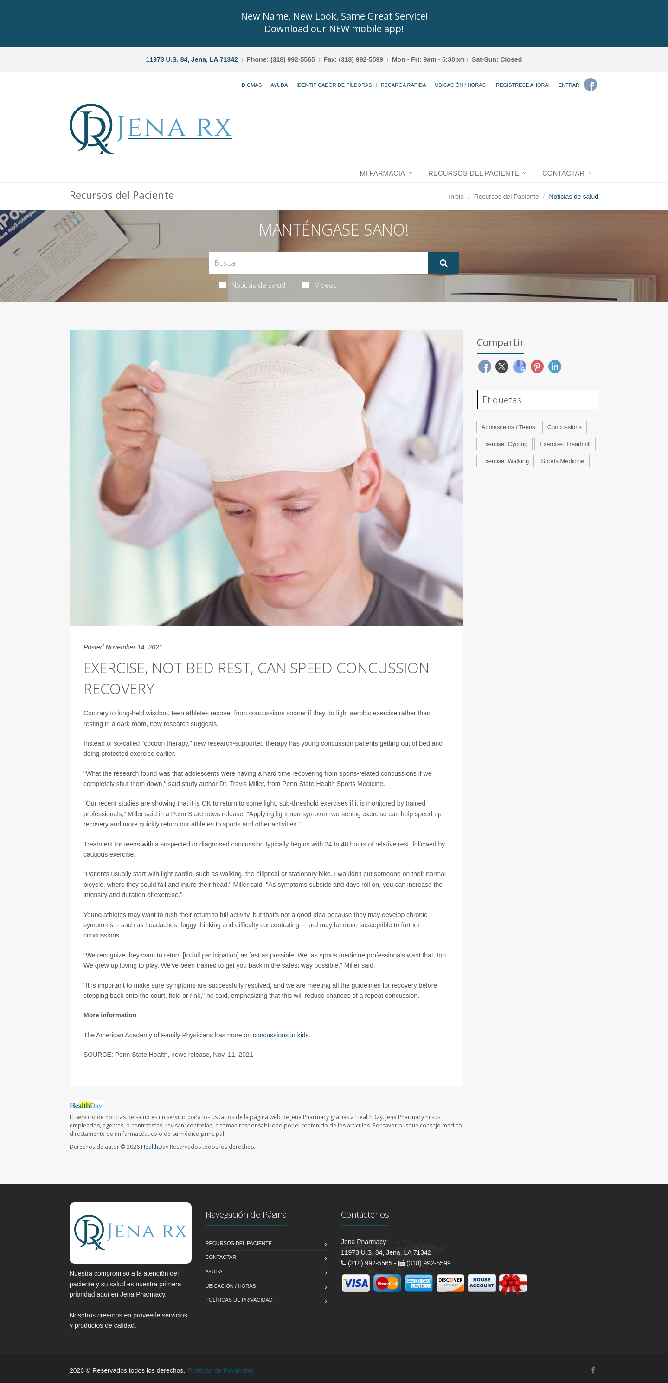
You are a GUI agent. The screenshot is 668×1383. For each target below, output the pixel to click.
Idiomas (251, 85)
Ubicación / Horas (460, 85)
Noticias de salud (252, 284)
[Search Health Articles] (318, 263)
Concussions (564, 427)
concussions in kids (281, 1035)
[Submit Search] (443, 263)
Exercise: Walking (505, 461)
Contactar (563, 173)
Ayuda (279, 85)
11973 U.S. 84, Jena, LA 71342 (192, 59)
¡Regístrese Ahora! (522, 85)
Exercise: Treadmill (565, 443)
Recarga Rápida (403, 85)
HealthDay (154, 1147)
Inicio (456, 196)
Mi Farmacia (382, 173)
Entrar (569, 85)
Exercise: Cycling (505, 443)
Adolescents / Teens (508, 427)
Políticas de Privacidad (239, 1300)
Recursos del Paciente (473, 173)
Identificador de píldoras (334, 85)
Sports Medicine (562, 461)
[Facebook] (590, 84)
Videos (319, 284)
